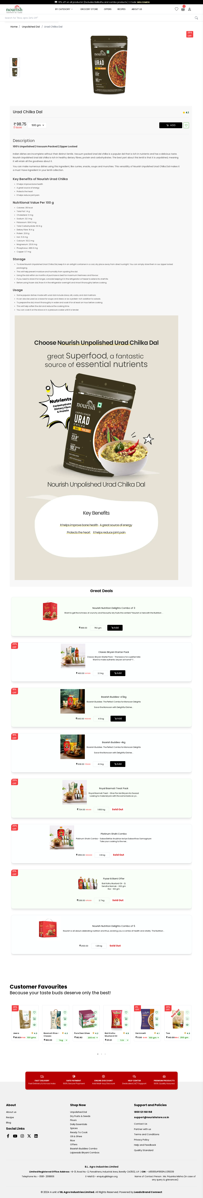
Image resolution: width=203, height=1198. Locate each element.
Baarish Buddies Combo (83, 1148)
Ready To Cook (78, 1132)
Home (14, 26)
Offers (73, 1144)
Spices (74, 1128)
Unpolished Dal (78, 1112)
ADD (170, 125)
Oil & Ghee (76, 1136)
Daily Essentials (78, 1124)
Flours (73, 1120)
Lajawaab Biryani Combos (84, 1152)
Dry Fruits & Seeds (80, 1116)
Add (115, 627)
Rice (72, 1140)
